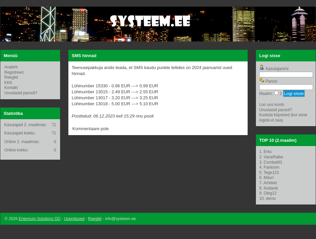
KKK (8, 82)
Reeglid (11, 77)
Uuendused (74, 218)
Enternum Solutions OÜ (39, 218)
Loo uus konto (271, 104)
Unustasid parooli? (20, 93)
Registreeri (14, 72)
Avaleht (11, 67)
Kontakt (11, 87)
